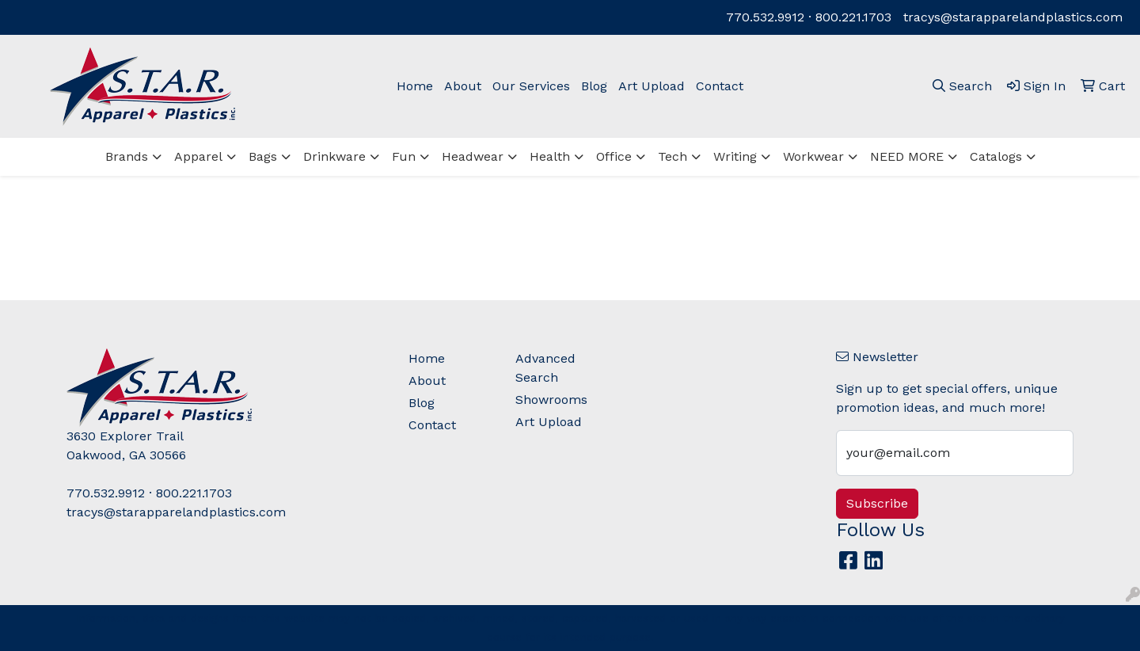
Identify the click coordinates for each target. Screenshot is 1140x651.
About (462, 85)
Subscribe (877, 503)
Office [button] (614, 156)
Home (415, 85)
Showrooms (551, 399)
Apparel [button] (198, 156)
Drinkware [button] (334, 156)
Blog (594, 85)
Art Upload (651, 85)
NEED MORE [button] (907, 156)
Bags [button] (263, 156)
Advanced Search (545, 368)
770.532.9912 (765, 17)
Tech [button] (672, 156)
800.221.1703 (853, 17)
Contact (719, 85)
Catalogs (996, 156)
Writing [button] (735, 156)
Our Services (531, 85)
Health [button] (550, 156)
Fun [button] (404, 156)
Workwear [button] (813, 156)
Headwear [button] (473, 156)
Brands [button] (126, 156)
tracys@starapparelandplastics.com (1013, 17)
